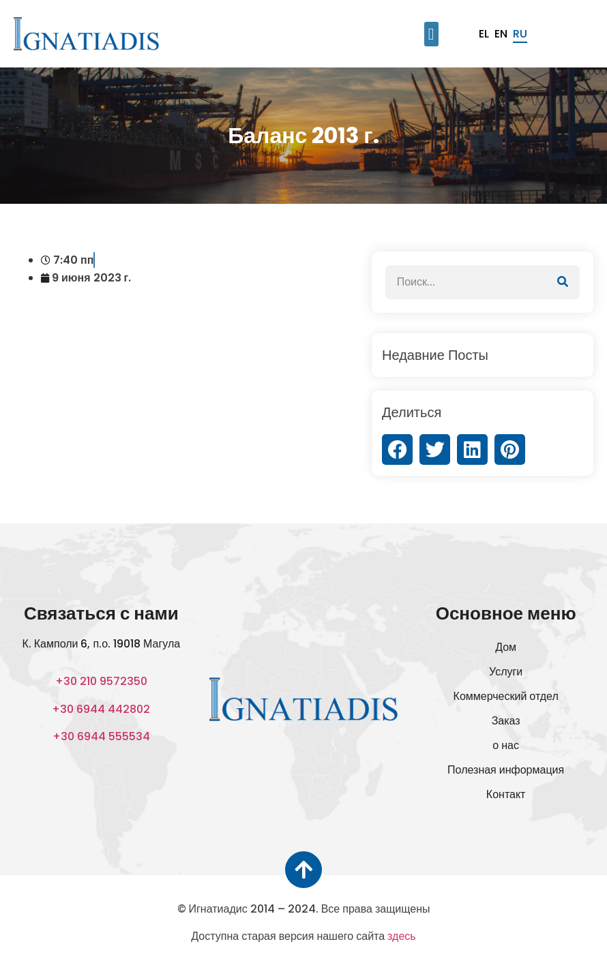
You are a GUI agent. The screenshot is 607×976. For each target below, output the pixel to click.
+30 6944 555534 (101, 736)
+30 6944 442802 (101, 709)
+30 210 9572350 (101, 681)
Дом (505, 647)
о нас (505, 745)
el (484, 34)
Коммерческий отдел (506, 696)
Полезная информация (505, 770)
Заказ (506, 721)
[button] (431, 34)
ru (520, 34)
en (500, 34)
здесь (401, 936)
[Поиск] (563, 282)
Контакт (506, 794)
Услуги (505, 672)
